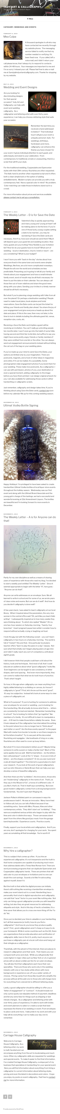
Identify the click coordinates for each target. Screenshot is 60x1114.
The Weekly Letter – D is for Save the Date (29, 214)
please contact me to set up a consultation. (22, 197)
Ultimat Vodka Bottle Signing (20, 405)
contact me (44, 391)
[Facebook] (5, 1097)
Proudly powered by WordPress (13, 1109)
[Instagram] (10, 1097)
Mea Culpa (9, 36)
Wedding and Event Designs (20, 87)
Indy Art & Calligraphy (22, 6)
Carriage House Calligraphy (19, 1035)
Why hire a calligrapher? (18, 850)
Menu (30, 19)
